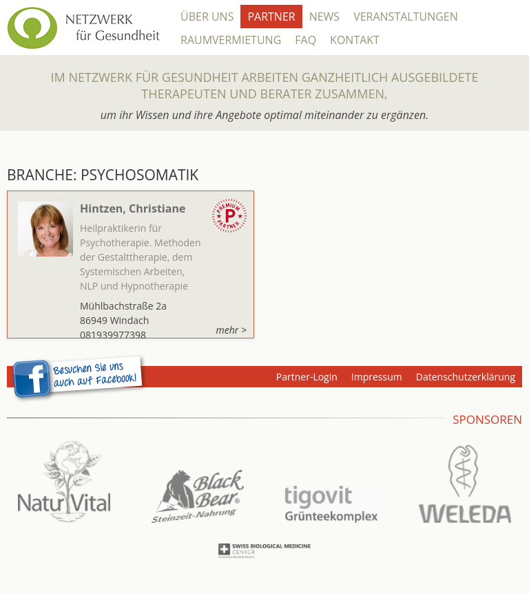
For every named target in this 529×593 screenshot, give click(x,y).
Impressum (376, 376)
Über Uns (207, 16)
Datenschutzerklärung (465, 376)
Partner (271, 16)
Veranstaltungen (405, 16)
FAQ (305, 39)
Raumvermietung (230, 39)
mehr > (231, 329)
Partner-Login (307, 376)
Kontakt (355, 39)
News (324, 16)
